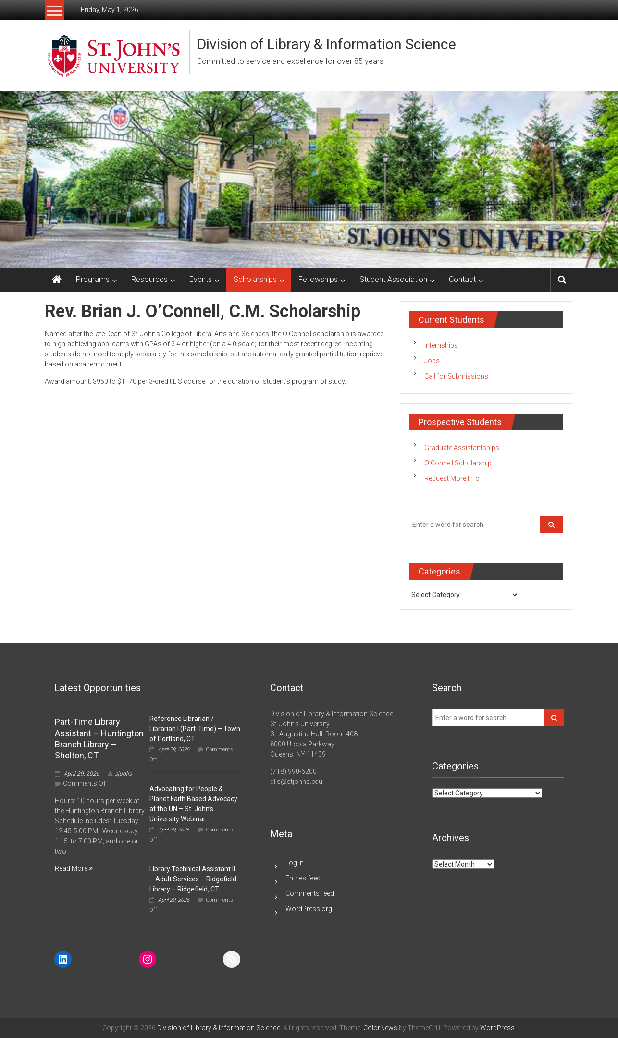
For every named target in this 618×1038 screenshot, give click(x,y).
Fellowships (318, 279)
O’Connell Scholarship (458, 463)
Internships (441, 345)
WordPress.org (308, 909)
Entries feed (303, 878)
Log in (294, 863)
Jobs (432, 361)
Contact (462, 279)
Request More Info (452, 478)
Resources (149, 279)
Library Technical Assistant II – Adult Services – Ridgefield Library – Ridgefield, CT (192, 879)
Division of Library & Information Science (326, 44)
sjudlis (123, 773)
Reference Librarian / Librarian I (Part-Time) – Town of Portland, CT (194, 729)
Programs (93, 279)
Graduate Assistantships (461, 448)
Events (200, 279)
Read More (74, 868)
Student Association (393, 279)
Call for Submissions (456, 376)
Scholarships (255, 279)
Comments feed (309, 893)
